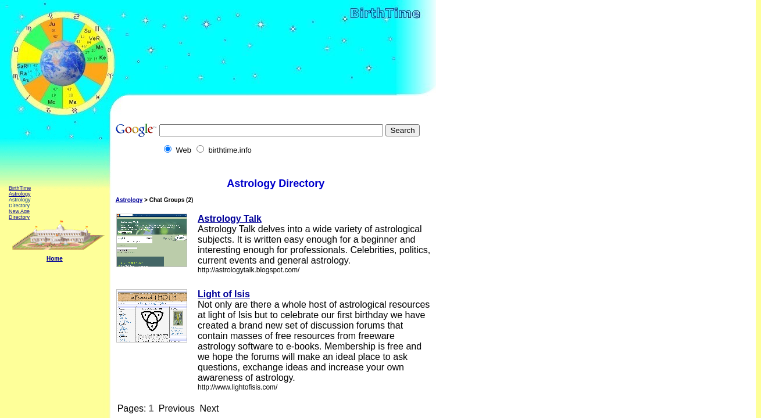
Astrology (129, 200)
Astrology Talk (230, 219)
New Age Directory (19, 214)
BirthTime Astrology (20, 191)
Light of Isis (224, 294)
